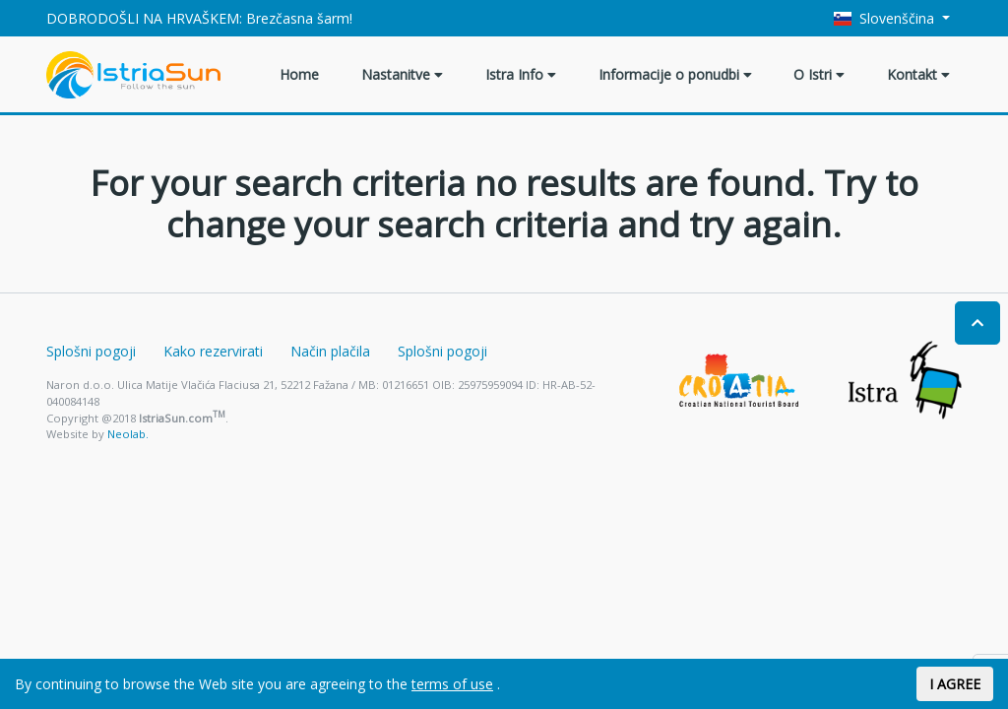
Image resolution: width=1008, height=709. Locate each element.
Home (299, 74)
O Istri (819, 74)
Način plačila (330, 351)
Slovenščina (886, 18)
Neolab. (128, 433)
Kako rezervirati (213, 351)
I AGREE (954, 684)
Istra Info (520, 74)
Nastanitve (402, 74)
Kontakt (918, 74)
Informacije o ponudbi (675, 74)
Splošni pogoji (91, 351)
